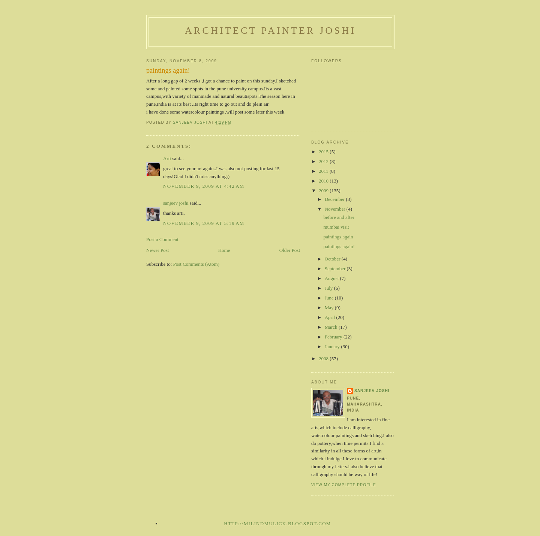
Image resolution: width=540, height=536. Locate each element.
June (330, 298)
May (330, 307)
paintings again (338, 237)
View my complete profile (343, 485)
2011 (324, 171)
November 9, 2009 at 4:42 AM (203, 186)
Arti (167, 158)
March (332, 327)
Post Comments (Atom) (196, 264)
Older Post (289, 250)
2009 (324, 190)
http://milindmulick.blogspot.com (277, 523)
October (333, 259)
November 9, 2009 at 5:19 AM (203, 223)
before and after (338, 217)
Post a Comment (162, 239)
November (335, 209)
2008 (324, 358)
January (333, 346)
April (330, 317)
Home (224, 250)
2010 (324, 181)
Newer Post (157, 250)
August (332, 278)
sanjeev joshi (176, 203)
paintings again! (338, 246)
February (334, 337)
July (329, 288)
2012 (324, 161)
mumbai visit (336, 227)
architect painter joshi (270, 30)
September (336, 268)
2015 (324, 151)
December (335, 199)
